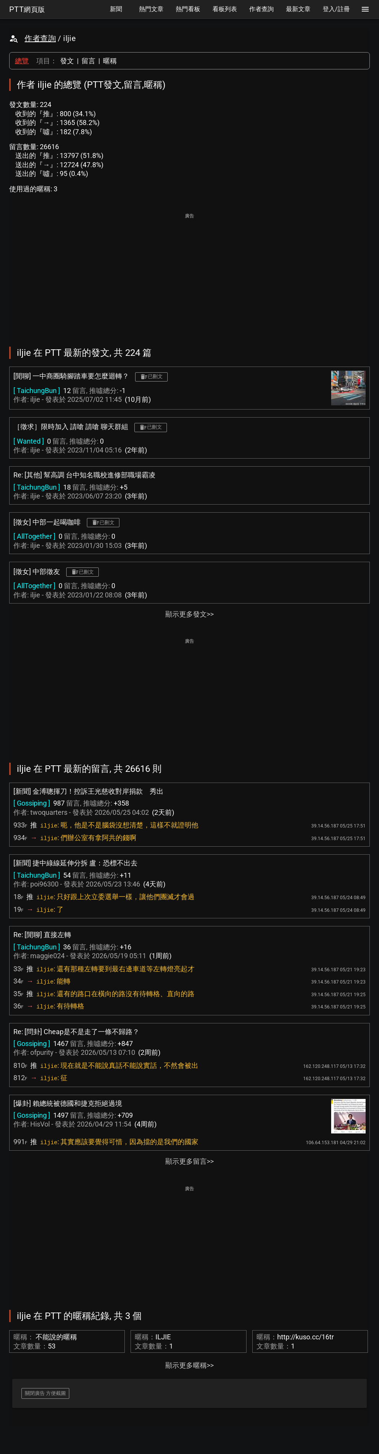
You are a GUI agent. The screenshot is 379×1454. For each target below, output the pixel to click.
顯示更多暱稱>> (189, 1365)
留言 (88, 61)
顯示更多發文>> (189, 614)
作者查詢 (40, 38)
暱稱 (110, 61)
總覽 (22, 61)
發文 (67, 61)
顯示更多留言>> (189, 1161)
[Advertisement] (189, 274)
